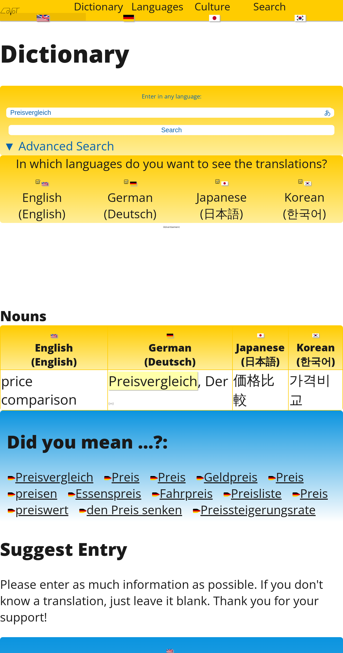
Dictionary (98, 6)
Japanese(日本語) (221, 200)
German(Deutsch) (130, 201)
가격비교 (310, 389)
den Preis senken (130, 509)
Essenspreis (104, 493)
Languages (156, 6)
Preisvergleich (50, 477)
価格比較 (254, 389)
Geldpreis (227, 477)
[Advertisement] (171, 267)
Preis (121, 477)
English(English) (42, 201)
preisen (32, 493)
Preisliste (253, 493)
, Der (168, 389)
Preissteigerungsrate (254, 509)
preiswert (38, 509)
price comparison (39, 390)
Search (269, 6)
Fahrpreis (182, 493)
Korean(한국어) (304, 200)
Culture (212, 6)
